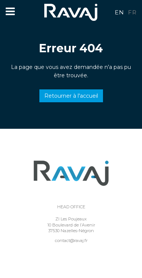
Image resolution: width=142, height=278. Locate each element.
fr (132, 12)
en (119, 12)
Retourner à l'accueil (71, 95)
